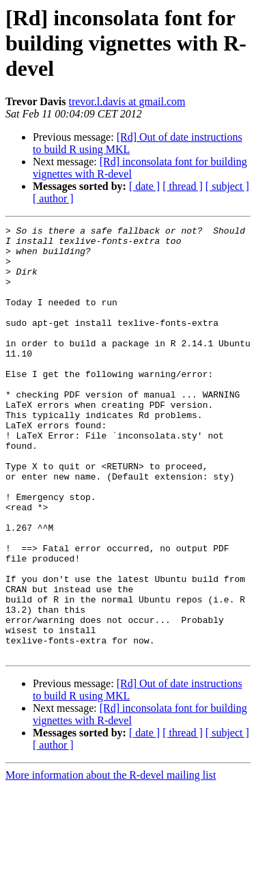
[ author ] (53, 198)
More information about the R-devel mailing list (110, 861)
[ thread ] (182, 186)
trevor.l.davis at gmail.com (126, 101)
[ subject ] (227, 186)
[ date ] (144, 186)
